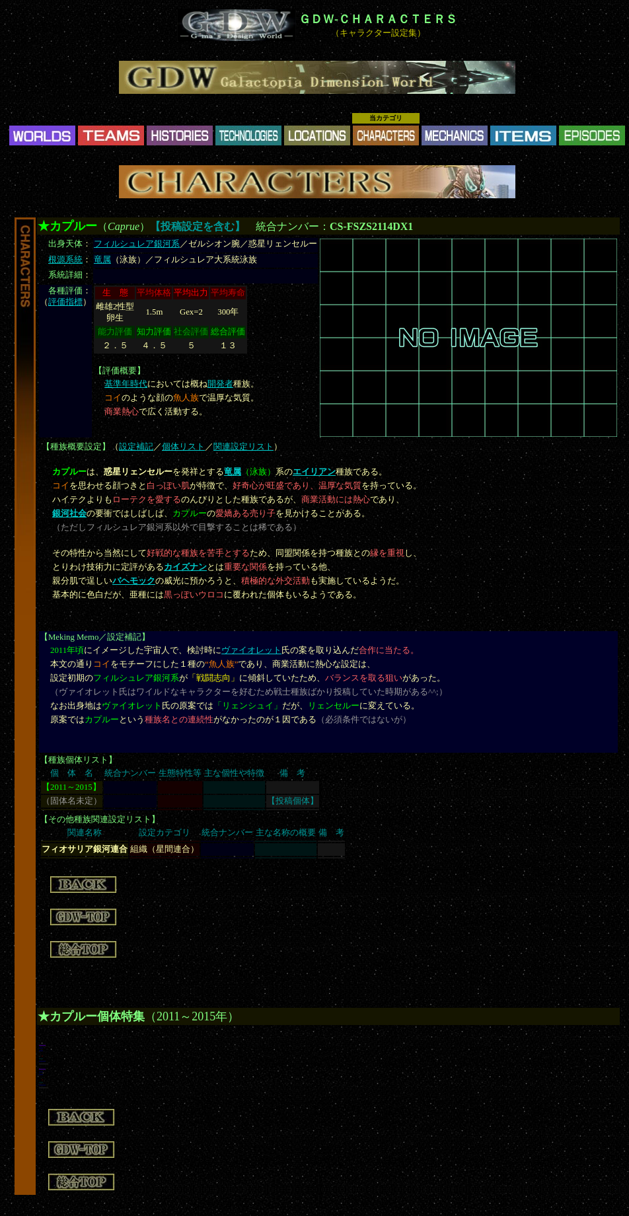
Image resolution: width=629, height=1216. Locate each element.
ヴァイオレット (251, 650)
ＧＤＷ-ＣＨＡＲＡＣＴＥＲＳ (378, 19)
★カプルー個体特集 (91, 1016)
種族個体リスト (78, 760)
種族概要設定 (76, 446)
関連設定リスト (243, 446)
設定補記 (136, 446)
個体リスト (183, 446)
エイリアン (314, 471)
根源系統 (65, 259)
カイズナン (185, 567)
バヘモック (133, 581)
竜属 (102, 259)
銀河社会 (69, 513)
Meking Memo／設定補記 (94, 637)
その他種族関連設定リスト (99, 819)
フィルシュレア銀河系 (137, 243)
